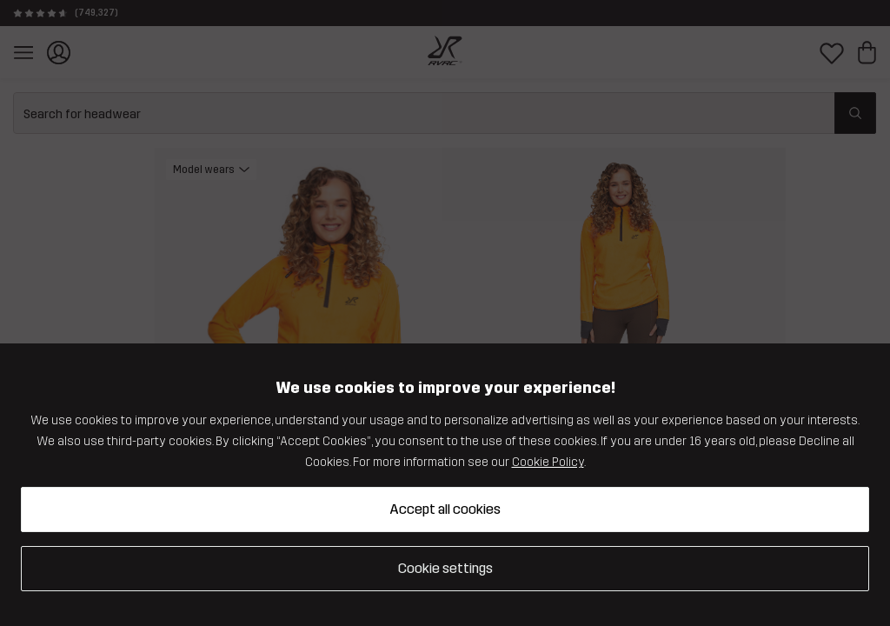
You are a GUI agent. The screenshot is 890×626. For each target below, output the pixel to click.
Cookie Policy (548, 462)
